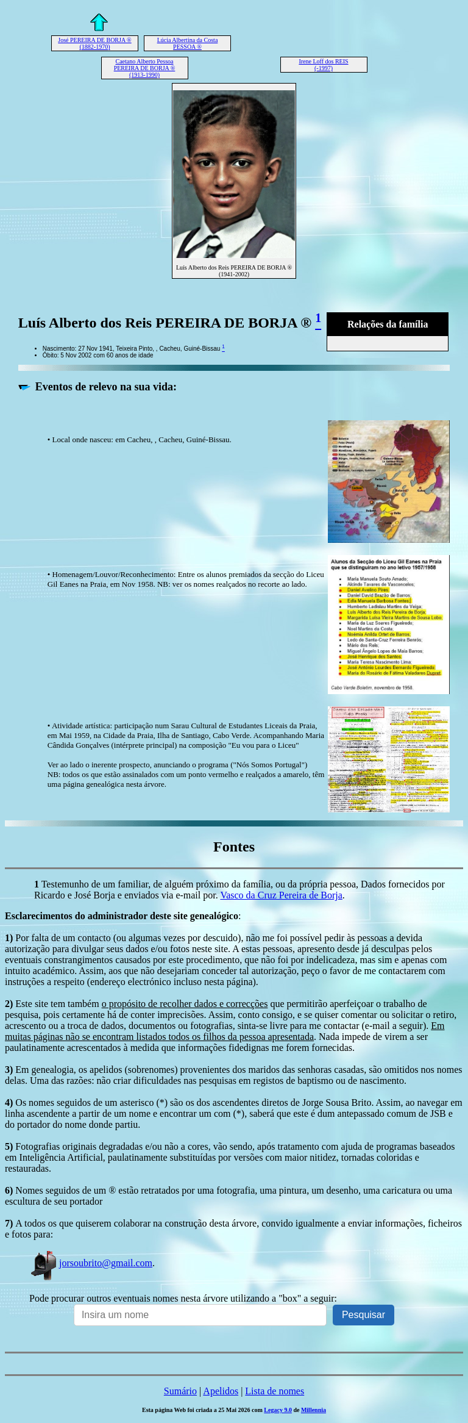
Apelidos (220, 1391)
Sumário (180, 1391)
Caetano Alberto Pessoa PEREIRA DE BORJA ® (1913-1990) (145, 68)
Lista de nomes (274, 1391)
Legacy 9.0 (278, 1410)
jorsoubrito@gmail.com (90, 1263)
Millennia (313, 1410)
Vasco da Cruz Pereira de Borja (281, 895)
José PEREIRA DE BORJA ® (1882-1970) (94, 43)
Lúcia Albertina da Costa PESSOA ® (187, 43)
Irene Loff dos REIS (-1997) (323, 64)
